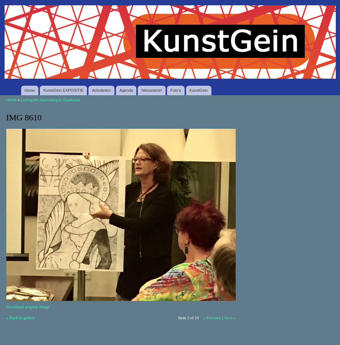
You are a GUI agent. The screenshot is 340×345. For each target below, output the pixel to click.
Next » (229, 317)
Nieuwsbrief (151, 90)
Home (30, 90)
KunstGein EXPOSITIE (63, 90)
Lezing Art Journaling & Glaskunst (50, 100)
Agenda (126, 90)
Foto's (176, 90)
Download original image (28, 306)
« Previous (212, 317)
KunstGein (199, 90)
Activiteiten (101, 90)
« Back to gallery (20, 317)
